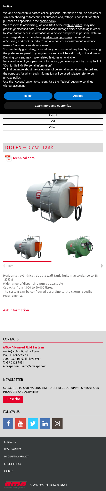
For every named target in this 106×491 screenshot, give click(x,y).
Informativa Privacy (16, 456)
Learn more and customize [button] (53, 105)
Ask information (16, 310)
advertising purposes (59, 37)
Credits (8, 471)
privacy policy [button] (11, 77)
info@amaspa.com (34, 366)
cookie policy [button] (48, 21)
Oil (53, 121)
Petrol (53, 115)
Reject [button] (28, 95)
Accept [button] (78, 95)
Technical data (20, 158)
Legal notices (12, 449)
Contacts (10, 442)
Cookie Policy (12, 464)
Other (53, 127)
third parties (74, 25)
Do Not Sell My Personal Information (27, 65)
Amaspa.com (11, 366)
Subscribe (13, 399)
